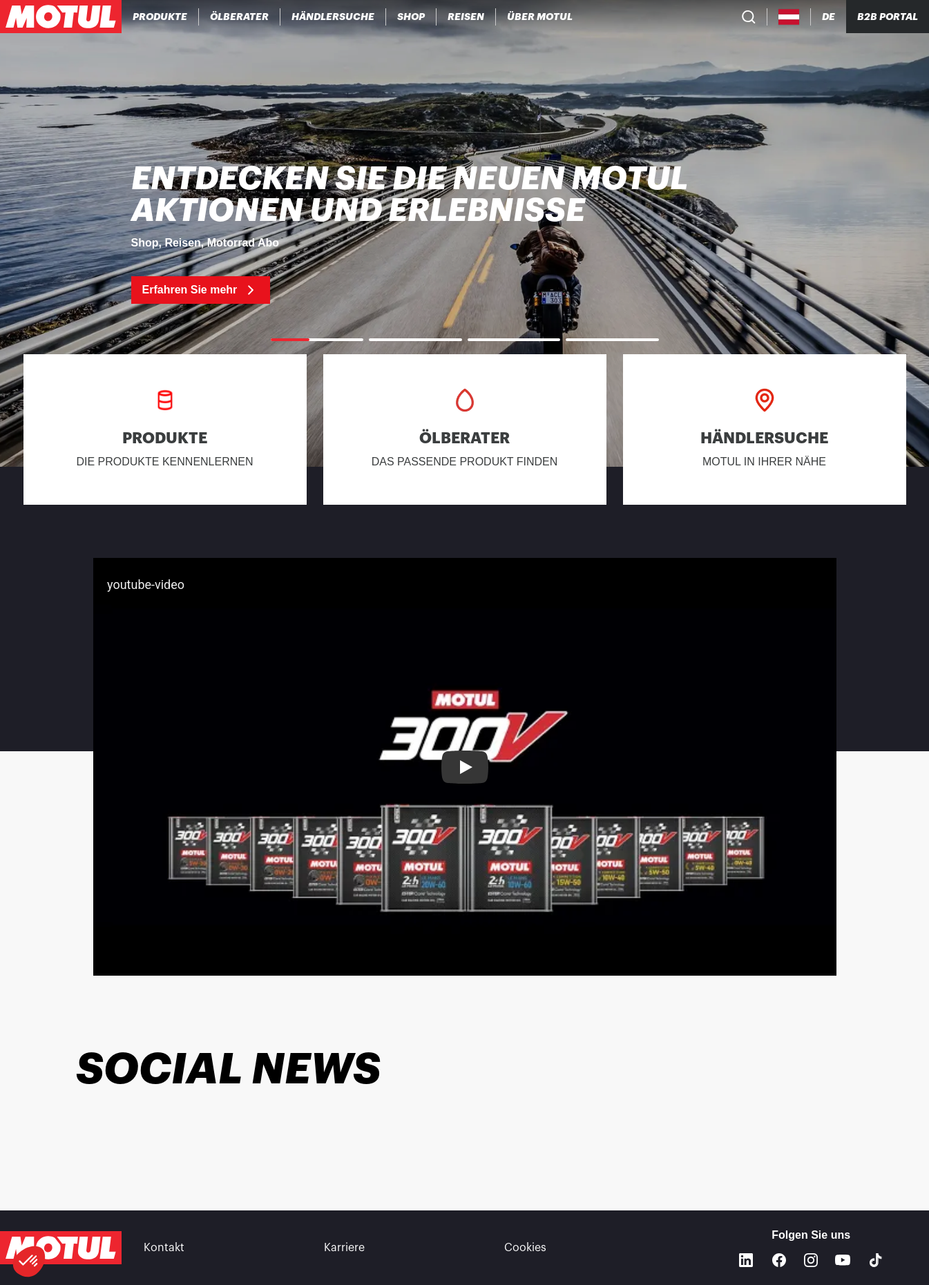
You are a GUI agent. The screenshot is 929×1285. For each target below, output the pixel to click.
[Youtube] (842, 1260)
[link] (411, 16)
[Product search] (749, 16)
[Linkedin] (746, 1260)
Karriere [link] (344, 1247)
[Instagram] (811, 1260)
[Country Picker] (789, 17)
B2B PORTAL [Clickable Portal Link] (887, 16)
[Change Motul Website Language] (828, 17)
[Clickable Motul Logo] (61, 16)
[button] (29, 1261)
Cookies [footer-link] (525, 1247)
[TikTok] (876, 1260)
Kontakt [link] (164, 1247)
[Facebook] (779, 1260)
